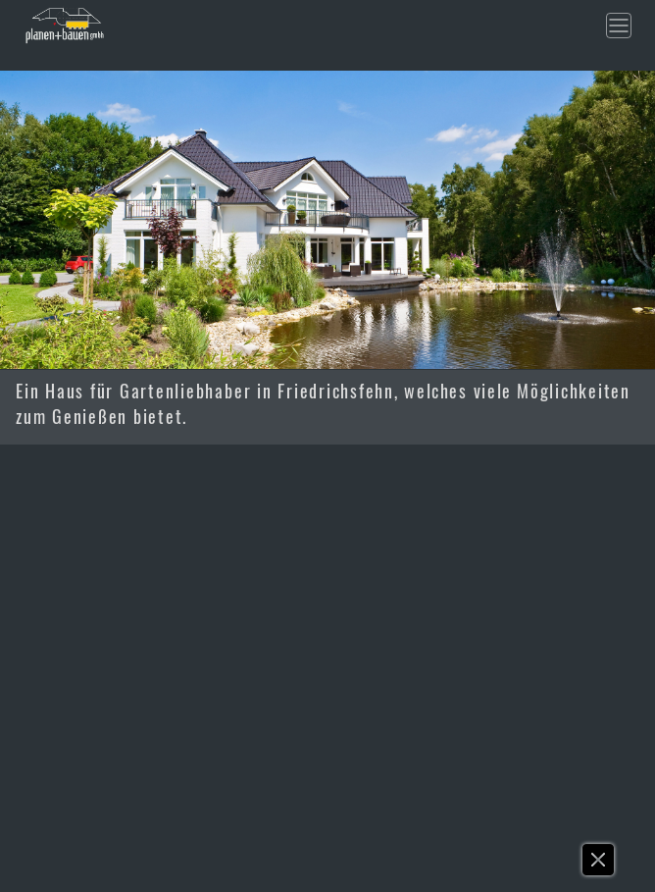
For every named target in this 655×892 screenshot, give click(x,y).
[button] (599, 864)
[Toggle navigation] (618, 25)
